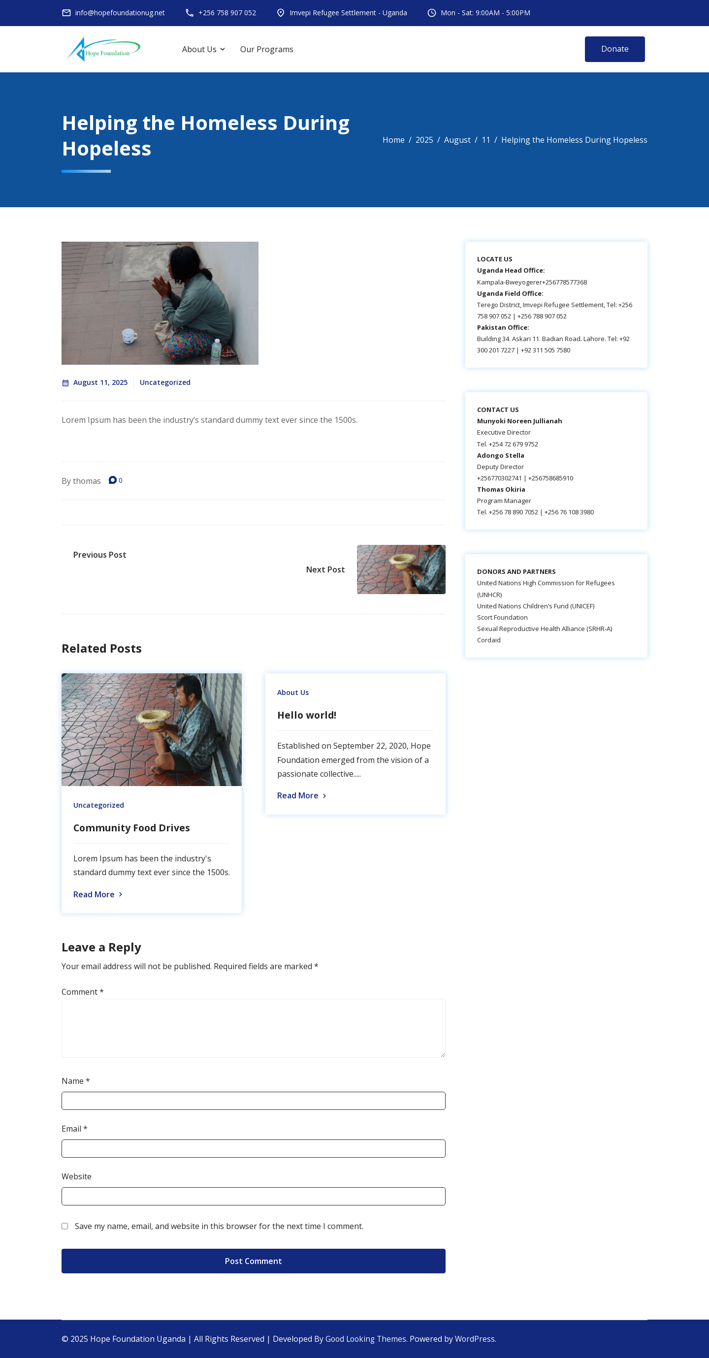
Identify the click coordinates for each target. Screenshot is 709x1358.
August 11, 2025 (95, 382)
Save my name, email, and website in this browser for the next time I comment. (219, 1226)
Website (77, 1176)
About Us (199, 49)
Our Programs (266, 49)
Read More (99, 894)
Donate (615, 48)
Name (76, 1081)
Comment (83, 992)
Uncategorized (165, 382)
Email (75, 1129)
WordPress (478, 1339)
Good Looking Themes (367, 1339)
